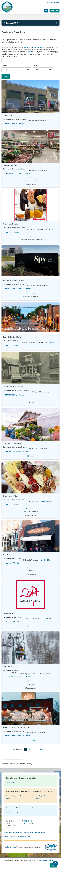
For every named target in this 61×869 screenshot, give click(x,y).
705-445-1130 (9, 677)
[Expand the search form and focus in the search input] (46, 10)
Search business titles (9, 56)
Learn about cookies (46, 860)
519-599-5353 (9, 289)
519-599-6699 (45, 501)
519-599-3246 (9, 451)
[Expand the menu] (54, 10)
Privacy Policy (40, 833)
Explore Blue (32, 52)
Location (36, 65)
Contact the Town (53, 2)
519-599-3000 (9, 173)
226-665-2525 (44, 560)
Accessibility (28, 833)
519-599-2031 (9, 395)
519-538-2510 (49, 342)
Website (20, 124)
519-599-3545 (9, 124)
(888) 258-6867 (29, 823)
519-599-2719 (49, 229)
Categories (5, 65)
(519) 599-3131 (29, 821)
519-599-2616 (9, 736)
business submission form (33, 47)
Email (19, 173)
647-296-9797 (46, 619)
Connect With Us (11, 23)
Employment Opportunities (13, 833)
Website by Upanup (24, 836)
